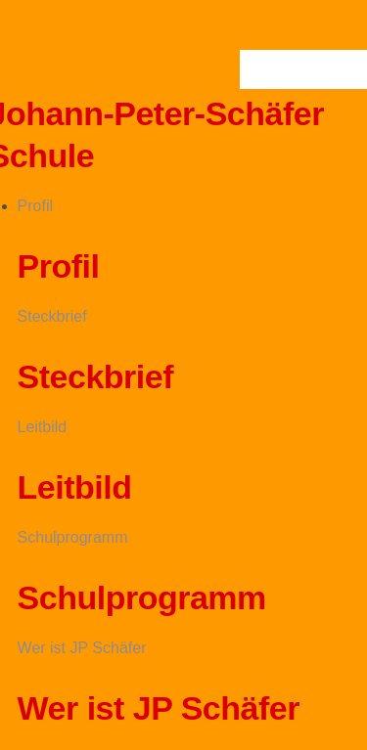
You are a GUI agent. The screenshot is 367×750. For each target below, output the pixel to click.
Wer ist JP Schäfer (82, 648)
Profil (35, 206)
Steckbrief (52, 316)
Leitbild (43, 427)
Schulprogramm (73, 537)
